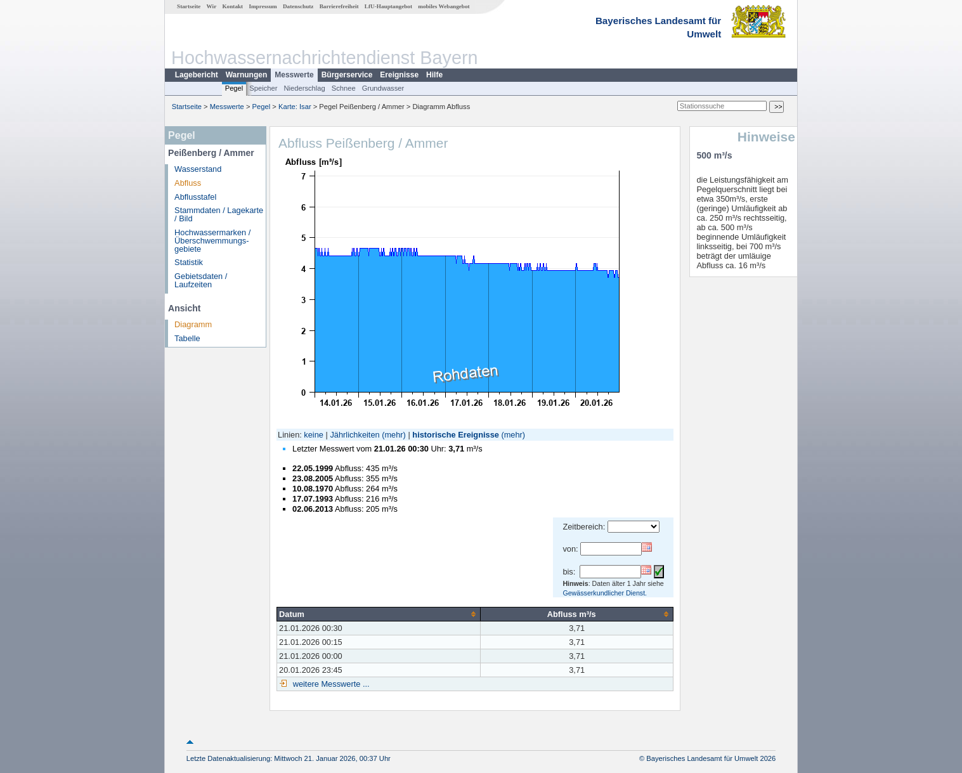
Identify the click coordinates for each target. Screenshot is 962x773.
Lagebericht (196, 74)
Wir (212, 6)
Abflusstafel (195, 197)
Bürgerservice (347, 74)
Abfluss (187, 183)
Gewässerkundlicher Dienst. (604, 593)
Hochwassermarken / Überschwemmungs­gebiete (212, 241)
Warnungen (247, 74)
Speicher (263, 88)
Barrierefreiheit (339, 6)
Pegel (234, 88)
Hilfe (434, 74)
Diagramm (193, 324)
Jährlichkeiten (354, 434)
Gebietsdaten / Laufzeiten (200, 280)
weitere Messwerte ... (329, 684)
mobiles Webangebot (443, 6)
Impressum (262, 6)
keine (313, 434)
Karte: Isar (294, 106)
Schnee (344, 88)
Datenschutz (298, 6)
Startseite (188, 6)
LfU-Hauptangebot (388, 6)
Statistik (188, 262)
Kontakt (232, 6)
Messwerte (294, 74)
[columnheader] (379, 614)
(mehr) (394, 434)
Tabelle (187, 338)
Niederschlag (304, 88)
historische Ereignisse (455, 434)
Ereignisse (399, 74)
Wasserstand (197, 169)
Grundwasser (383, 88)
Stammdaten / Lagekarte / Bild (218, 214)
